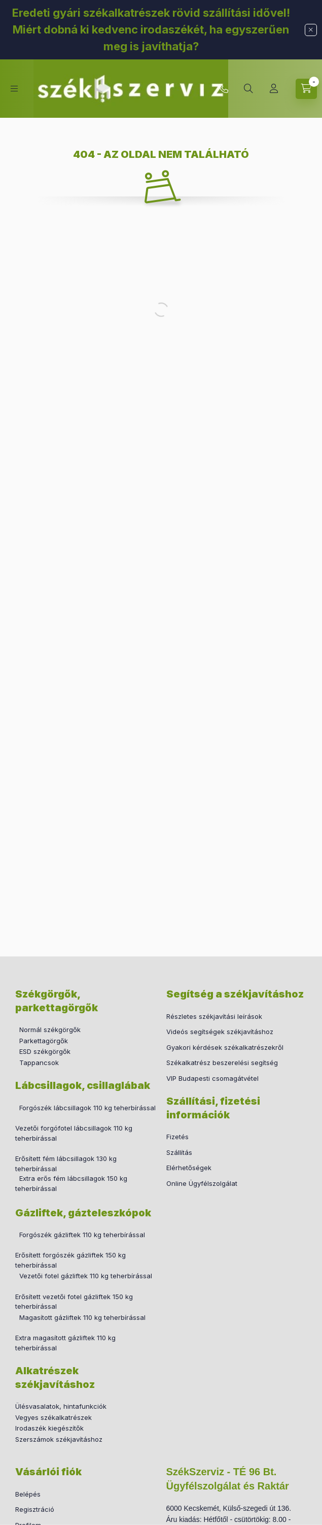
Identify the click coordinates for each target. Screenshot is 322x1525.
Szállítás (179, 1152)
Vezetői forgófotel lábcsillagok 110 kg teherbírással (73, 1133)
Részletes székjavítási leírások (214, 1016)
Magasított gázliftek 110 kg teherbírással (82, 1317)
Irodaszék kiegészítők (49, 1428)
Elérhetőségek (188, 1168)
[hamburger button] (14, 88)
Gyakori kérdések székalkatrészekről (224, 1047)
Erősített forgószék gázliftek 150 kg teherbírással (70, 1260)
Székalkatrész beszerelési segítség (222, 1062)
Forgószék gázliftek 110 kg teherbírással (82, 1235)
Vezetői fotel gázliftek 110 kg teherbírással (85, 1276)
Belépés (28, 1494)
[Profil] (274, 89)
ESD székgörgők (44, 1051)
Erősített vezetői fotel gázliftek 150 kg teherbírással (74, 1301)
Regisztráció (34, 1509)
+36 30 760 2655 (223, 89)
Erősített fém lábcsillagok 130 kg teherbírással (66, 1163)
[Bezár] (311, 30)
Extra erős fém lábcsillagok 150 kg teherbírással (71, 1183)
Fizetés (177, 1137)
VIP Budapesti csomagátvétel (212, 1078)
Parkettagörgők (43, 1041)
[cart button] (306, 89)
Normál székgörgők (50, 1029)
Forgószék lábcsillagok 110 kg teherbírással (87, 1108)
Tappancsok (39, 1062)
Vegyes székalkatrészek (53, 1417)
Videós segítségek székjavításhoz (219, 1031)
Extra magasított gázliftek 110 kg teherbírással (65, 1343)
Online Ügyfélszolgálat (201, 1183)
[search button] (248, 89)
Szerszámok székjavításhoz (58, 1439)
